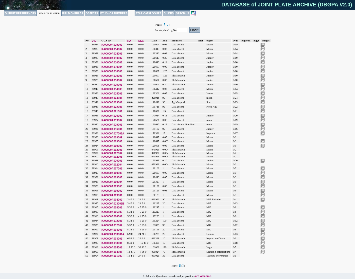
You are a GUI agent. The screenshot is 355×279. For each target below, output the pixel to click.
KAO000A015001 (111, 93)
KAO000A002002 (111, 153)
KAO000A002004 (111, 164)
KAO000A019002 (111, 120)
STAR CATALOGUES (148, 13)
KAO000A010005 (111, 71)
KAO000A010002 (111, 80)
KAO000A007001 (111, 168)
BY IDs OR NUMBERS (113, 13)
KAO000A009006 (111, 172)
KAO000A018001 (111, 243)
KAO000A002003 (111, 156)
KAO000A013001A (112, 234)
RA (129, 40)
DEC (141, 40)
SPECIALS (182, 13)
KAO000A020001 (111, 160)
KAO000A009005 (111, 177)
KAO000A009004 (111, 181)
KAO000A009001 (111, 195)
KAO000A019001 (111, 124)
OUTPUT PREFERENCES (20, 13)
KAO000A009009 (111, 137)
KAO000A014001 (111, 53)
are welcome (203, 276)
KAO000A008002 (111, 207)
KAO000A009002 (111, 190)
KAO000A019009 (111, 44)
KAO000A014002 (111, 49)
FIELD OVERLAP (72, 13)
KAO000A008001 (111, 229)
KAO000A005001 (111, 247)
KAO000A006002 (111, 211)
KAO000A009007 (111, 145)
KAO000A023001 (111, 102)
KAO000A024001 (111, 97)
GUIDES (169, 13)
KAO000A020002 (111, 115)
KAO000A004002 (111, 199)
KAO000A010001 (111, 84)
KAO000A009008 (111, 141)
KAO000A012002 (111, 225)
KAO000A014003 (111, 89)
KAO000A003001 (111, 238)
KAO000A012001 (111, 220)
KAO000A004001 (111, 251)
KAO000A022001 (111, 106)
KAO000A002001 (111, 149)
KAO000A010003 (111, 75)
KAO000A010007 (111, 57)
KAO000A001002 (111, 255)
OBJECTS (92, 13)
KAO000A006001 (111, 216)
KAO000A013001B (112, 203)
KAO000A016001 (111, 129)
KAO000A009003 (111, 186)
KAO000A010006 (111, 62)
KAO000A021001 (111, 111)
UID (94, 40)
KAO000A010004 (111, 66)
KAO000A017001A (112, 133)
